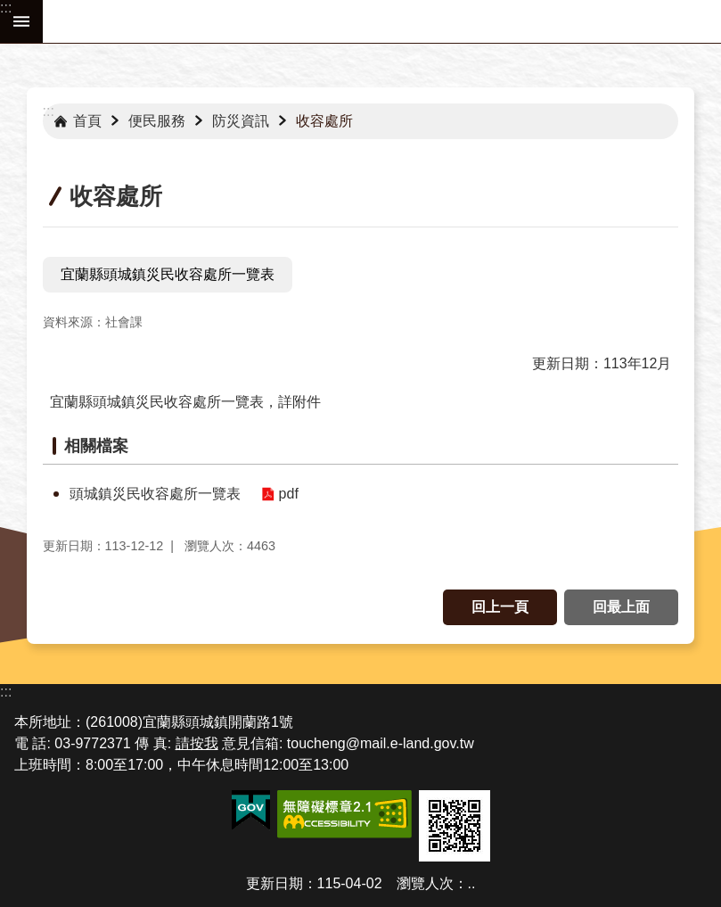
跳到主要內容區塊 (9, 9)
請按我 (197, 743)
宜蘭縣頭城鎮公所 (382, 21)
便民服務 (156, 120)
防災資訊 (240, 120)
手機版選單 (21, 21)
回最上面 (621, 606)
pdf (289, 493)
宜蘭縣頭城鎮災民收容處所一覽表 (167, 274)
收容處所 (324, 120)
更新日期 (274, 883)
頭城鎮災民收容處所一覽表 (155, 493)
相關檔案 (96, 446)
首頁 (87, 120)
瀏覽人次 (425, 883)
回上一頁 (499, 606)
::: (6, 7)
